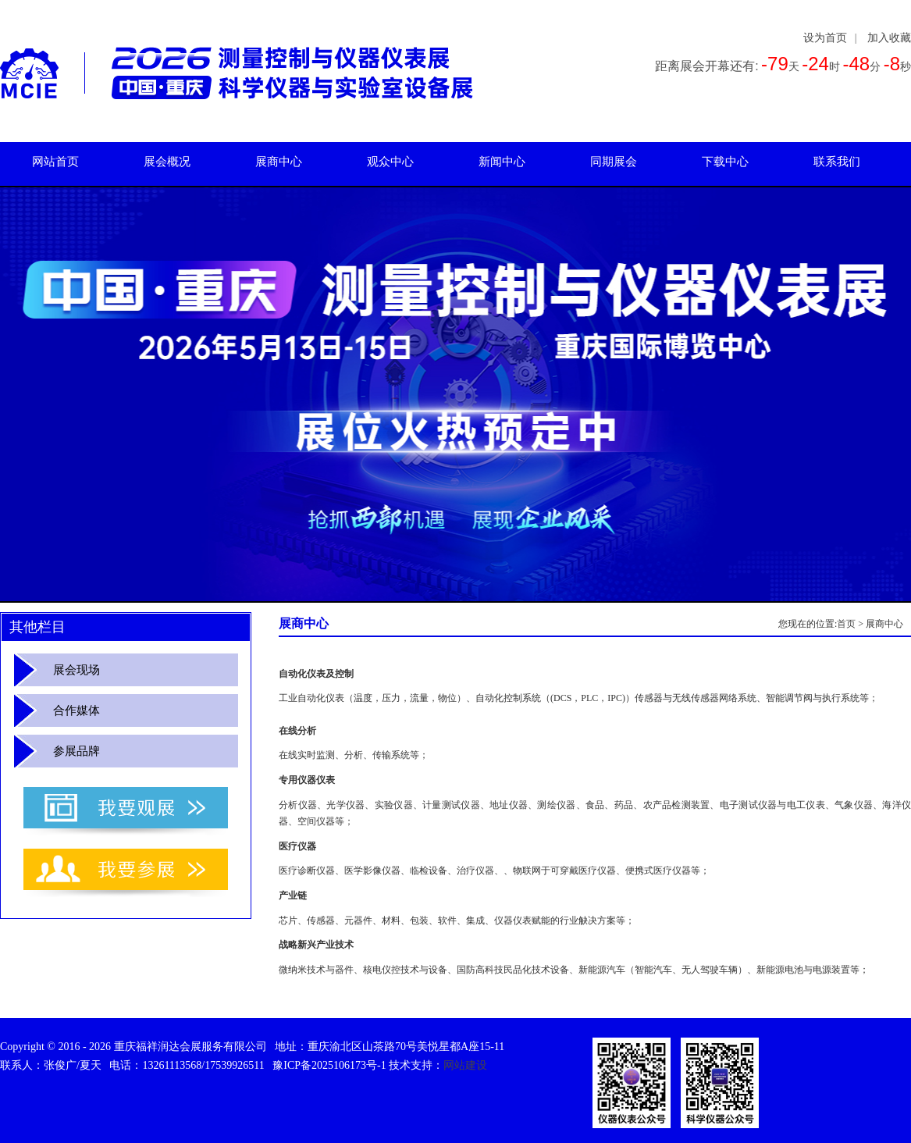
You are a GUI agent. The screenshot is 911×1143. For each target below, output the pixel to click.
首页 (846, 623)
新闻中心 (502, 161)
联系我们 (836, 161)
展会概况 (167, 161)
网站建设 (465, 1065)
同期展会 (613, 161)
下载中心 (725, 161)
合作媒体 (76, 710)
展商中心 (278, 161)
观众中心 (390, 161)
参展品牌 (76, 751)
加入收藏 (889, 38)
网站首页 (55, 161)
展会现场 (76, 670)
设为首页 (825, 38)
